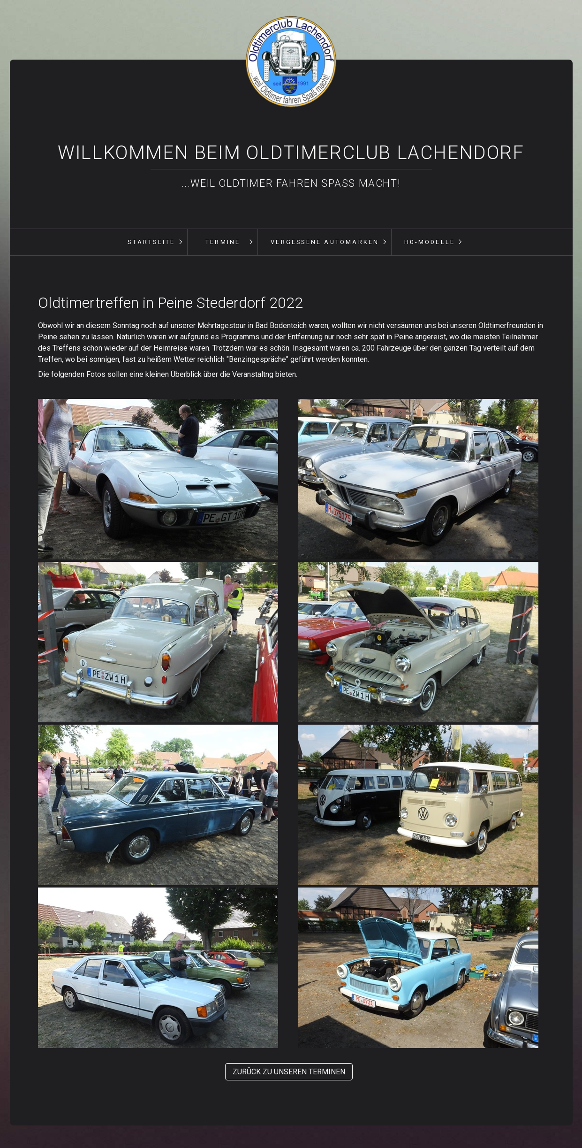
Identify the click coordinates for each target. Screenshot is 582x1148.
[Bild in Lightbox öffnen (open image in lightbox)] (158, 479)
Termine (222, 241)
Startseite (151, 241)
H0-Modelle (429, 241)
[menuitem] (151, 242)
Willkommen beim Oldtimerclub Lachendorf (291, 153)
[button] (289, 1071)
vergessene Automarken (325, 241)
